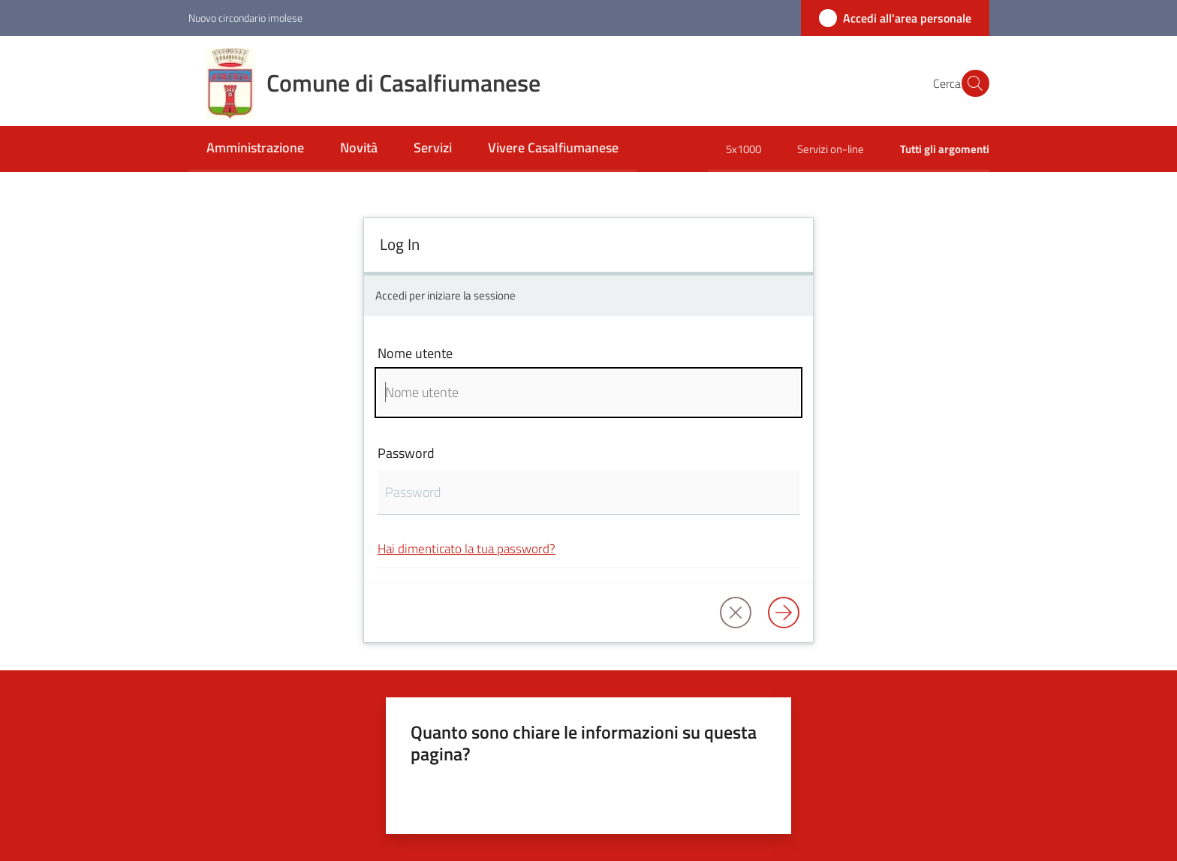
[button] (971, 83)
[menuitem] (255, 149)
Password (406, 453)
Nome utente (415, 353)
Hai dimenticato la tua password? (466, 548)
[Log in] (783, 612)
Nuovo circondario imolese (245, 18)
